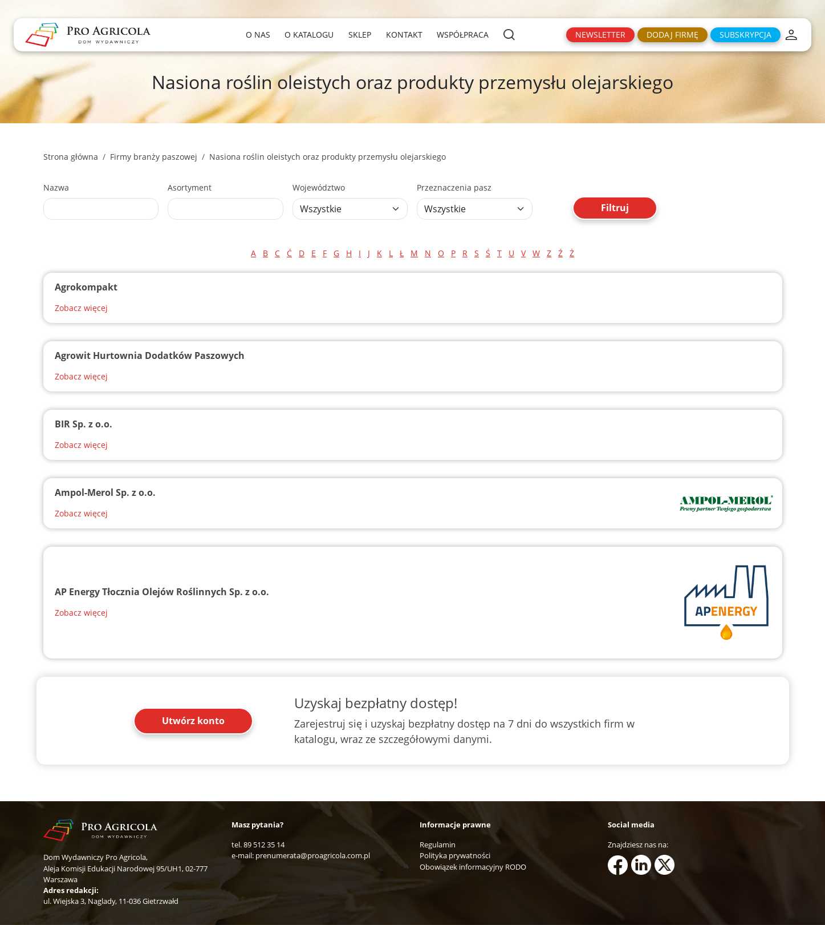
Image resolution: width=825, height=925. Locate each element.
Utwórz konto (193, 720)
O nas (258, 34)
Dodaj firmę (672, 34)
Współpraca (463, 34)
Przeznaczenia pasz (454, 187)
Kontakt (404, 34)
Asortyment (190, 187)
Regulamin (438, 844)
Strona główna (70, 156)
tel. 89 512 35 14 (258, 844)
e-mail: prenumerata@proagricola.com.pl (300, 855)
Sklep (359, 34)
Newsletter (600, 34)
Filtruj (615, 207)
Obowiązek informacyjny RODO (473, 867)
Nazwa (56, 187)
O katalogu (309, 34)
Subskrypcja (745, 34)
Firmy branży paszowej (153, 156)
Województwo (318, 187)
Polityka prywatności (455, 855)
